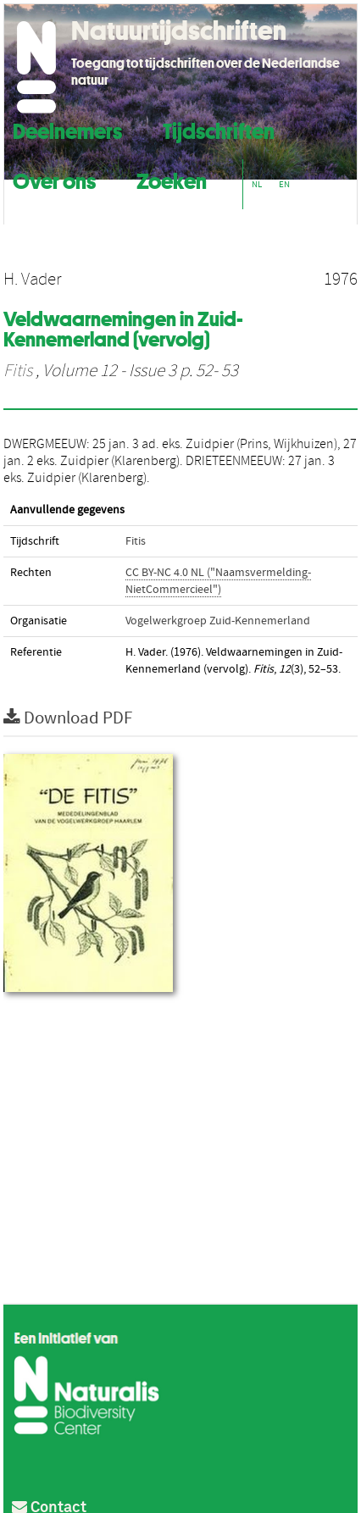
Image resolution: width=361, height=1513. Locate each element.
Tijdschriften (219, 129)
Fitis (17, 371)
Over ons (54, 179)
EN (284, 184)
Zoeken (171, 179)
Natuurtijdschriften (178, 30)
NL (257, 184)
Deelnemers (67, 129)
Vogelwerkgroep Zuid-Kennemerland (217, 621)
